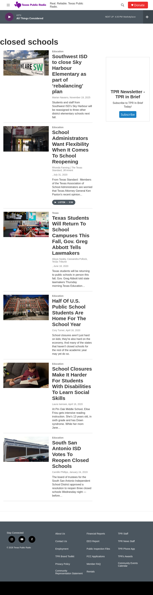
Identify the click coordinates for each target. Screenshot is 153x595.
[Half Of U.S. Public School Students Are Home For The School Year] (26, 307)
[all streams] (148, 17)
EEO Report (93, 541)
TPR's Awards (125, 556)
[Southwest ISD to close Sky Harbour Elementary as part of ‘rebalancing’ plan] (26, 63)
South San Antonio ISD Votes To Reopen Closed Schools (70, 454)
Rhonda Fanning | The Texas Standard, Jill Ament (67, 169)
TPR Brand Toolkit (64, 556)
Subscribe (128, 114)
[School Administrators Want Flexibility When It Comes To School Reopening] (26, 138)
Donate (139, 5)
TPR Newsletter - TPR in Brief (128, 94)
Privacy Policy (62, 564)
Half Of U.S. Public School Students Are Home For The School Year (69, 312)
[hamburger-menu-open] (8, 5)
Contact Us (61, 541)
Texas (55, 213)
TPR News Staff (126, 541)
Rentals (90, 571)
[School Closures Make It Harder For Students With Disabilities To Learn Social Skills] (26, 375)
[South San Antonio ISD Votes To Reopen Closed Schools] (26, 449)
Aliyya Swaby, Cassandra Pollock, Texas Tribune (70, 260)
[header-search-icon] (122, 5)
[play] (9, 17)
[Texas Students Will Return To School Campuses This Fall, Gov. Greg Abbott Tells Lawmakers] (26, 224)
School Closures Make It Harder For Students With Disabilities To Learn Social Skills (72, 383)
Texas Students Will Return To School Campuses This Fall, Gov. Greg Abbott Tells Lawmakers (70, 235)
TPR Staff (123, 533)
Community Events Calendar (128, 564)
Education (58, 51)
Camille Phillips (60, 472)
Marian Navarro (60, 97)
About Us (60, 533)
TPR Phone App (126, 549)
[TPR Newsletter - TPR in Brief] (127, 70)
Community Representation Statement (69, 572)
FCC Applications (96, 556)
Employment (61, 549)
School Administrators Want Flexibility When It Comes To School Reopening (70, 146)
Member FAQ (94, 564)
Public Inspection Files (98, 549)
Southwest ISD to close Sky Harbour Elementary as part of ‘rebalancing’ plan (69, 74)
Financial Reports (96, 533)
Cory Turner (58, 330)
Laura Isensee (59, 404)
